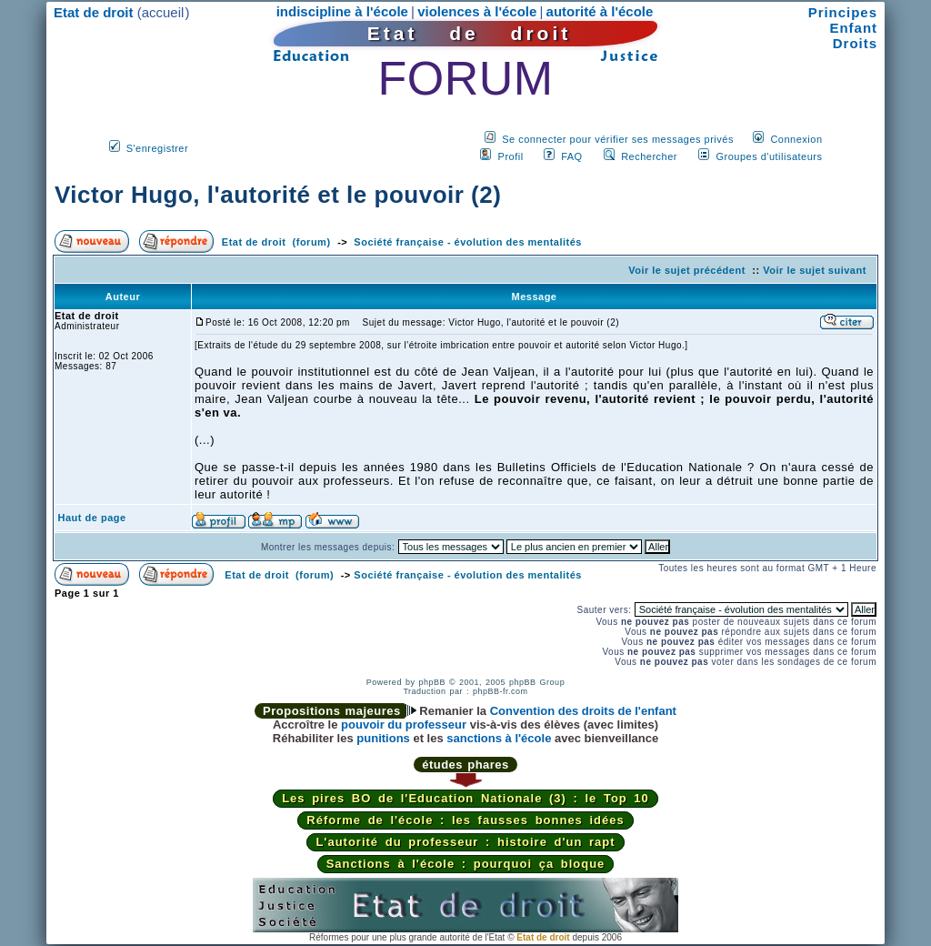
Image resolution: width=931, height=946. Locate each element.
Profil (511, 156)
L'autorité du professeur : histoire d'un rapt (465, 842)
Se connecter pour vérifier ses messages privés (618, 139)
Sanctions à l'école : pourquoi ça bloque (466, 864)
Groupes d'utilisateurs (769, 156)
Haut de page (92, 517)
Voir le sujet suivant (814, 270)
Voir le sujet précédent (687, 270)
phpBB (431, 682)
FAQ (572, 156)
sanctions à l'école (498, 738)
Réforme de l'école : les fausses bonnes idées (465, 820)
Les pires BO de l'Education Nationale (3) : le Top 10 (465, 798)
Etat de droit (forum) (276, 241)
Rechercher (649, 156)
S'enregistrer (157, 148)
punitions (383, 738)
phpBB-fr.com (500, 691)
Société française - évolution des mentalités (468, 241)
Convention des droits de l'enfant (583, 711)
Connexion (796, 139)
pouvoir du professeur (403, 724)
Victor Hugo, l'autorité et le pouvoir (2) (278, 194)
